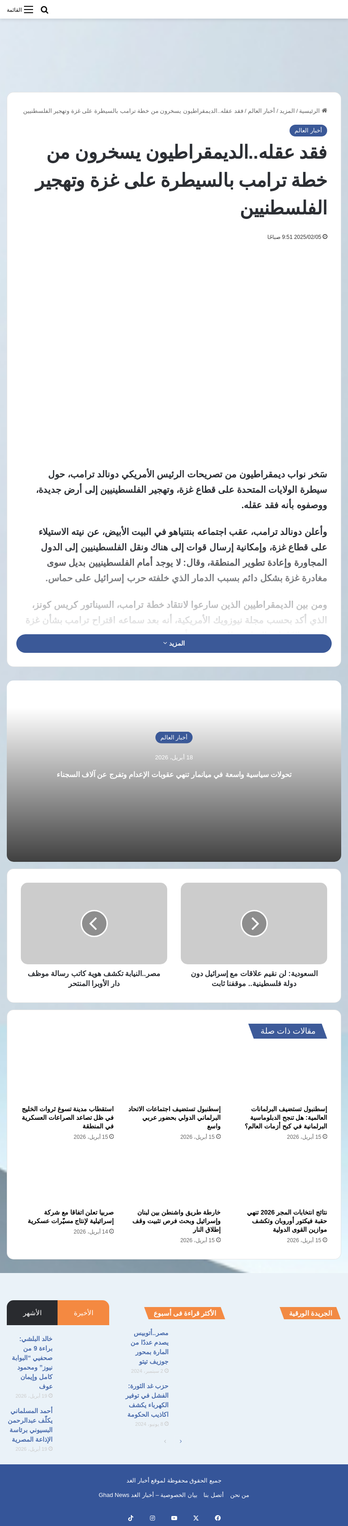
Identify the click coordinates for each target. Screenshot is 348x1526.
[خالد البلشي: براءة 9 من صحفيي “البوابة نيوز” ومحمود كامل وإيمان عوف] (84, 1351)
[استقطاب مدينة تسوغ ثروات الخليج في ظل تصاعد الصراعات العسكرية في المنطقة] (67, 1074)
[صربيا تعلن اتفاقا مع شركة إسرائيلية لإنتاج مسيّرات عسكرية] (67, 1177)
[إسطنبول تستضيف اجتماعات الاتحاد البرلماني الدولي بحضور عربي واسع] (173, 1074)
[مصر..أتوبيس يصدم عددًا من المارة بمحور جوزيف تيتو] (200, 1345)
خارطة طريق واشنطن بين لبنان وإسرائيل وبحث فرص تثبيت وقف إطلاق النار (176, 1221)
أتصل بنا (213, 1495)
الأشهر (32, 1313)
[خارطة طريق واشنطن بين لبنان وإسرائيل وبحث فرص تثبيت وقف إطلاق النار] (173, 1177)
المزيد (287, 110)
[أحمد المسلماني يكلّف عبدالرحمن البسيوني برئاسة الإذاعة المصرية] (84, 1423)
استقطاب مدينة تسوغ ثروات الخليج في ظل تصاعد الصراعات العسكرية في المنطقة (68, 1117)
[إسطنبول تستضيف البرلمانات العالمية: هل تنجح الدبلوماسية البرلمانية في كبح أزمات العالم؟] (280, 1074)
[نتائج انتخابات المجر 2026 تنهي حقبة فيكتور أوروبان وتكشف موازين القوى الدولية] (280, 1177)
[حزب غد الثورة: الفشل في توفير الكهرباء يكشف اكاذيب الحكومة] (200, 1398)
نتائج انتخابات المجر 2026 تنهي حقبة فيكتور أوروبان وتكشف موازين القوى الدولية (287, 1221)
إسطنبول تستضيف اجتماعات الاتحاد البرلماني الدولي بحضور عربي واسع (174, 1117)
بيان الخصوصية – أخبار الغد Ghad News (148, 1495)
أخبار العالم (262, 110)
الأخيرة (83, 1313)
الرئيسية (313, 110)
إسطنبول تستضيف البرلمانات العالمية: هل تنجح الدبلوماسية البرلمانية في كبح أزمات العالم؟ (286, 1117)
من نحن (240, 1495)
